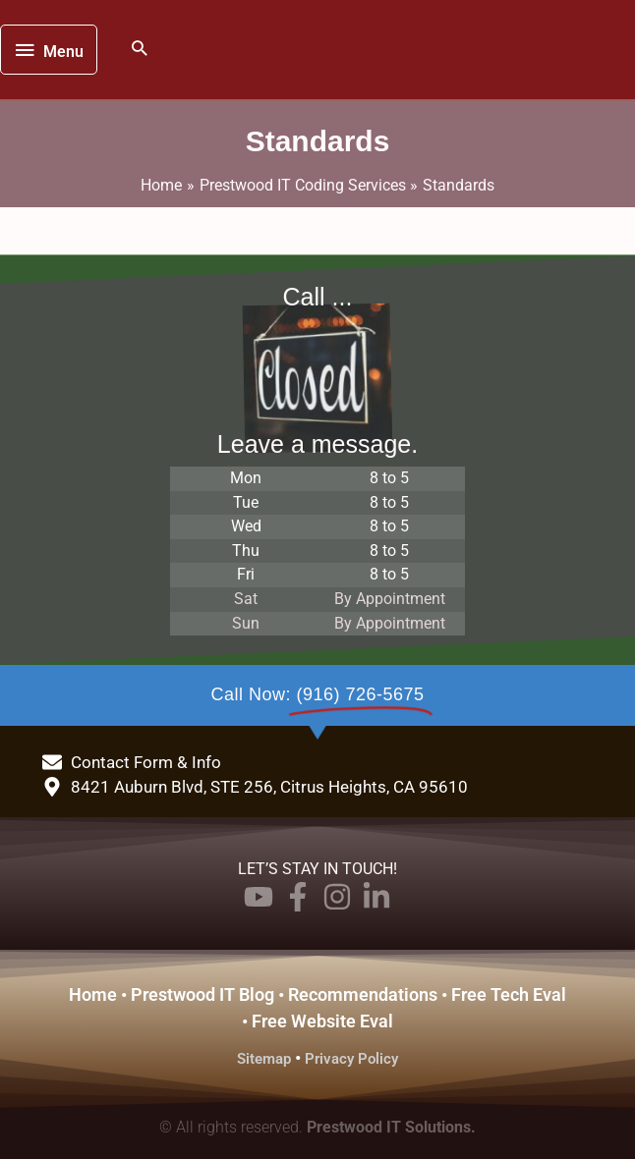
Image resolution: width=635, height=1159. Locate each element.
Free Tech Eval (508, 994)
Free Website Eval (322, 1021)
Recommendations (362, 994)
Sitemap (264, 1059)
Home (93, 994)
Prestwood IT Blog (202, 994)
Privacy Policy (351, 1059)
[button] (139, 49)
